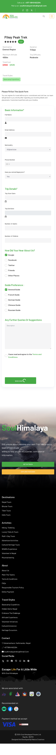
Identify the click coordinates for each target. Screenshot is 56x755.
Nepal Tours (6, 502)
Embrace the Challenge (11, 613)
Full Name (8, 115)
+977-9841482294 (33, 2)
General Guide (12, 289)
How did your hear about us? (20, 250)
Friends (10, 270)
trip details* (11, 189)
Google (9, 255)
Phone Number (10, 160)
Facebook (11, 260)
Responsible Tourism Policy (13, 587)
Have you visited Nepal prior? (15, 172)
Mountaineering (8, 557)
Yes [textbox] (8, 176)
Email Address (10, 130)
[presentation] (25, 368)
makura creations (38, 739)
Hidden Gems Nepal (9, 609)
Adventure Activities (10, 540)
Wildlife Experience (9, 549)
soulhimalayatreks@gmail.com (33, 6)
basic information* (14, 110)
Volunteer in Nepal (9, 553)
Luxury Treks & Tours (10, 532)
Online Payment (8, 592)
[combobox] (28, 149)
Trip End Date (9, 209)
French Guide (12, 295)
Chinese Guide (12, 305)
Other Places (12, 275)
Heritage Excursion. (9, 630)
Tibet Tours (6, 510)
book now (20, 380)
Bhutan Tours (7, 506)
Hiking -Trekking (8, 527)
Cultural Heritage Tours (11, 545)
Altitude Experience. (10, 617)
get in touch (28, 464)
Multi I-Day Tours (8, 536)
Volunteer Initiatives (10, 621)
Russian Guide (12, 310)
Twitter (10, 265)
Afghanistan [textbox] (11, 149)
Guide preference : (14, 285)
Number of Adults (11, 224)
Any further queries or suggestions (23, 320)
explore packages (28, 472)
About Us (5, 570)
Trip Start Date (10, 193)
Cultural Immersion (9, 626)
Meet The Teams (8, 575)
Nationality (8, 145)
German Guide (12, 300)
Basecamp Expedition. (11, 604)
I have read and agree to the (23, 355)
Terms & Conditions (9, 579)
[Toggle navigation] (51, 16)
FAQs (4, 583)
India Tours (6, 515)
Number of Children (11, 236)
